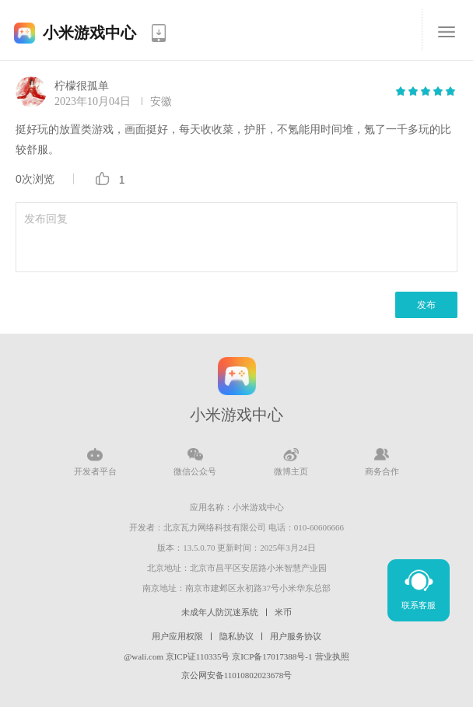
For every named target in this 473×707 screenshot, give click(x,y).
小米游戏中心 (89, 32)
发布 (426, 304)
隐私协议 (236, 636)
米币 (283, 612)
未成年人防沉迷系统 (219, 612)
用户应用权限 (177, 636)
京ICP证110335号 (198, 656)
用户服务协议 (295, 636)
